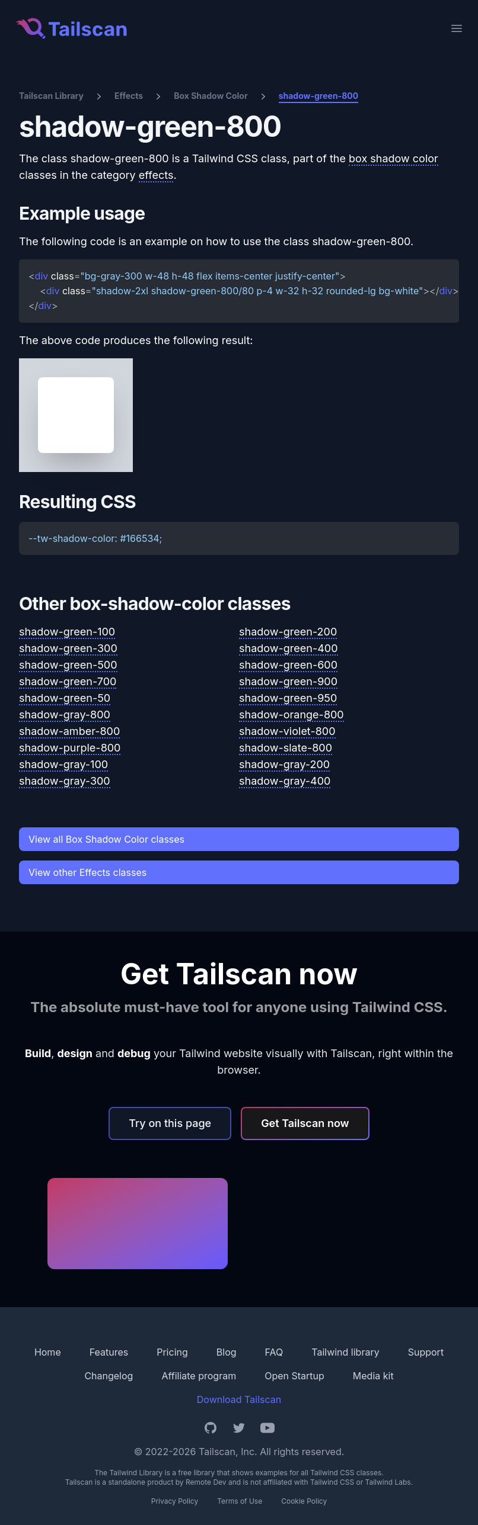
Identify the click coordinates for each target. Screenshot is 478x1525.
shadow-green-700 (67, 681)
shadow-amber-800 (69, 731)
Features (109, 1352)
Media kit (373, 1376)
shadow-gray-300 (64, 781)
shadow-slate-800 (285, 747)
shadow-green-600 (288, 665)
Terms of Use (239, 1501)
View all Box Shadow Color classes (106, 839)
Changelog (108, 1376)
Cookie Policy (304, 1501)
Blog (226, 1352)
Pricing (172, 1352)
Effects (128, 96)
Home (47, 1352)
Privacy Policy (174, 1501)
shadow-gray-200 (284, 764)
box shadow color (393, 158)
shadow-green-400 (288, 648)
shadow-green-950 (288, 698)
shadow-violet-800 (287, 731)
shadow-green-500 (68, 665)
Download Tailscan (239, 1399)
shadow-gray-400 (284, 781)
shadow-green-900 (288, 681)
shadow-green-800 (319, 96)
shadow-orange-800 (291, 714)
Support (426, 1352)
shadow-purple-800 (69, 747)
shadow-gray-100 (63, 764)
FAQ (274, 1352)
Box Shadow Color (210, 96)
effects (156, 175)
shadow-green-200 (288, 631)
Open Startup (294, 1376)
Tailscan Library (51, 96)
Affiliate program (198, 1376)
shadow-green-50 (64, 698)
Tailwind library (345, 1352)
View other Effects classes (87, 872)
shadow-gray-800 (64, 714)
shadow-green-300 (68, 648)
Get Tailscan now (305, 1123)
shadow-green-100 (67, 631)
